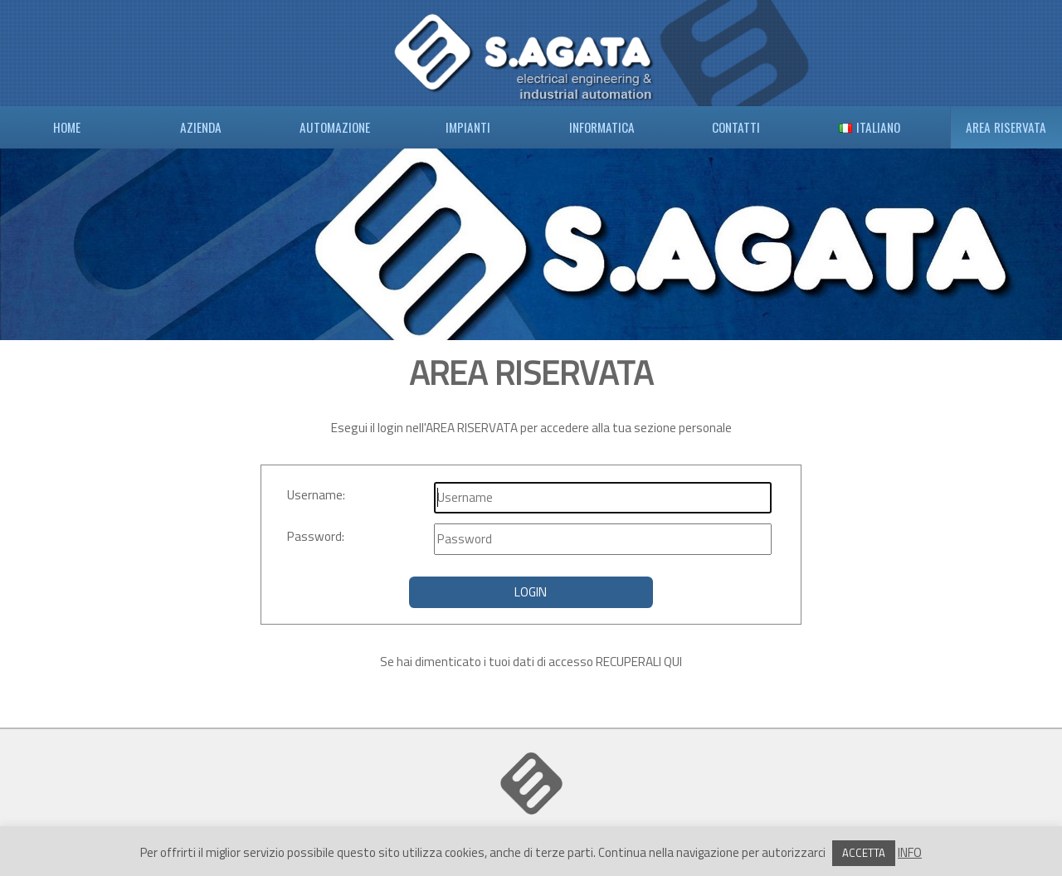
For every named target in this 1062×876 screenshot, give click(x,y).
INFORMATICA (602, 127)
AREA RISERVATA (1006, 127)
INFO (910, 852)
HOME (66, 127)
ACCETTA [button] (863, 852)
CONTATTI (736, 127)
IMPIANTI (468, 127)
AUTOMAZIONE (335, 127)
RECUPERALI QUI (639, 661)
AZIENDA (201, 127)
